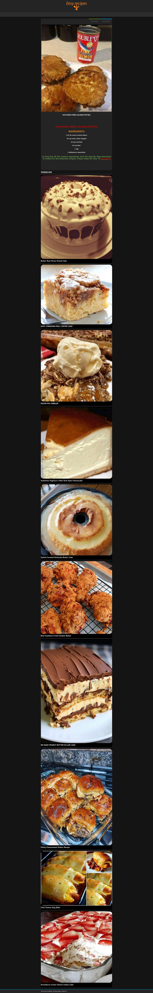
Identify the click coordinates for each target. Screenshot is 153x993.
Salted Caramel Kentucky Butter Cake (57, 557)
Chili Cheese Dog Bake (50, 907)
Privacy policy (57, 991)
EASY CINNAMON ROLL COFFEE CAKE (57, 326)
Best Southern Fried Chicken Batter (56, 636)
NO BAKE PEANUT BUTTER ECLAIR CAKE (58, 745)
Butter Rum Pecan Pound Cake (54, 261)
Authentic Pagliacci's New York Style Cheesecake (62, 480)
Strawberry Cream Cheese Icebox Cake (57, 985)
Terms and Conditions (47, 991)
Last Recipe (94, 21)
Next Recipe (106, 21)
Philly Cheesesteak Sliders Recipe (55, 847)
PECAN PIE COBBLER (49, 403)
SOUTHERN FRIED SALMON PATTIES (76, 114)
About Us (64, 991)
